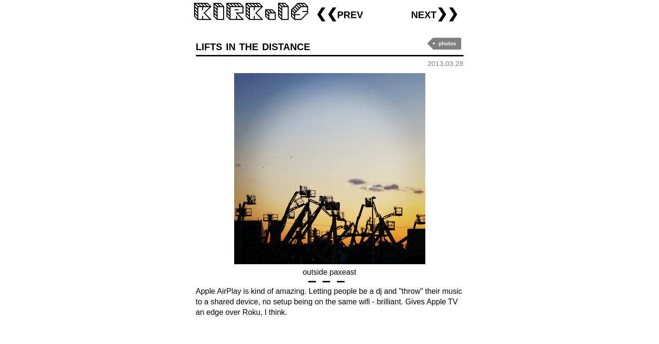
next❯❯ (434, 13)
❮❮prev (339, 13)
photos (447, 43)
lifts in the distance (253, 45)
